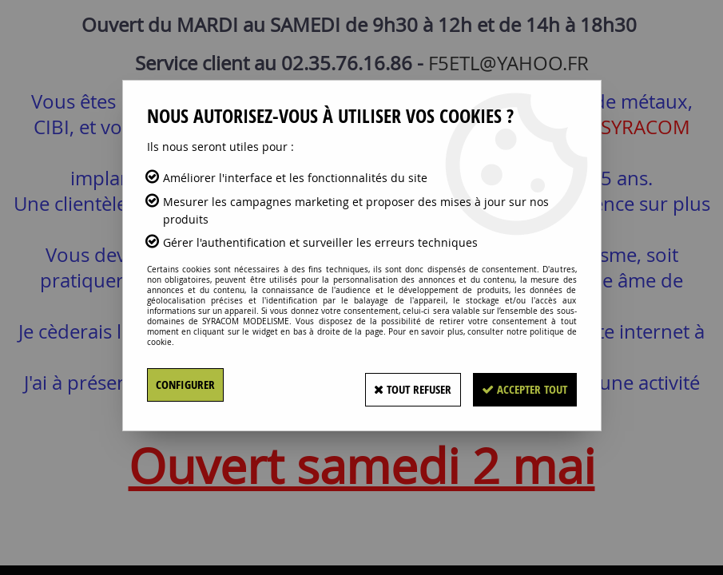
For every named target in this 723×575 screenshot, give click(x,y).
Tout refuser (390, 385)
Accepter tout (517, 385)
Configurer (188, 385)
